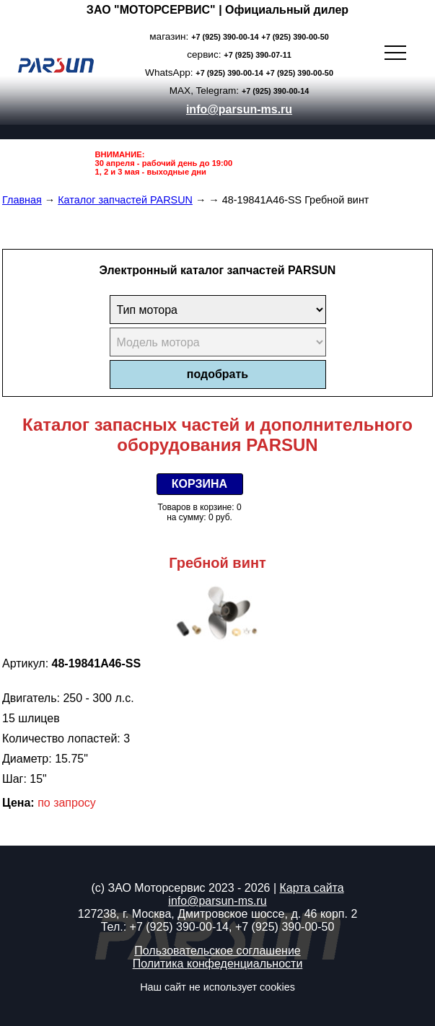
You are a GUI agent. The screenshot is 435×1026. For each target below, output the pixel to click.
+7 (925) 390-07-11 (257, 55)
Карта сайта (311, 888)
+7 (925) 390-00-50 (294, 36)
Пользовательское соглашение (217, 950)
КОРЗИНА (199, 484)
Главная (22, 200)
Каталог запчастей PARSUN (125, 200)
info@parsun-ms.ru (239, 109)
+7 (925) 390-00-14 (224, 36)
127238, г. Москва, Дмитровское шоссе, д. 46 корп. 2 (218, 914)
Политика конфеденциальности (218, 963)
